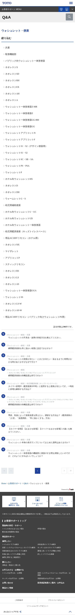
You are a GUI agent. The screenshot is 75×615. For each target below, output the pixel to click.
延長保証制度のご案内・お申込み (51, 583)
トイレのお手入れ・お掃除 (12, 573)
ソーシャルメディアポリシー (37, 606)
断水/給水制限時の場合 (10, 532)
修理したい (6, 541)
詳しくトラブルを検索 (46, 554)
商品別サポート (8, 537)
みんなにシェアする (11, 612)
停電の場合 (42, 529)
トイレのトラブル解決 (10, 544)
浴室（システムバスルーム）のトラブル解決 (18, 547)
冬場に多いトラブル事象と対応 (13, 554)
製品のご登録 (7, 588)
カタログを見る (61, 9)
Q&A (26, 483)
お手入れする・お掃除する (13, 570)
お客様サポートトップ (15, 521)
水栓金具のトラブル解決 (47, 544)
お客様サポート (15, 483)
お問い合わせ (7, 583)
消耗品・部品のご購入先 (11, 565)
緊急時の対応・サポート (12, 525)
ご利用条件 (19, 600)
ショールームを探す (66, 9)
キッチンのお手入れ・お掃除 (13, 578)
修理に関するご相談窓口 (11, 557)
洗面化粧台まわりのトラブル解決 (14, 551)
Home (3, 483)
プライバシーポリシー (56, 600)
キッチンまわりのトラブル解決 (49, 547)
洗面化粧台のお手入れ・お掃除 (49, 578)
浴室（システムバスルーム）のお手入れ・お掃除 (54, 574)
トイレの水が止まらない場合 (13, 529)
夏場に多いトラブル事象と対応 (49, 551)
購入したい (6, 562)
